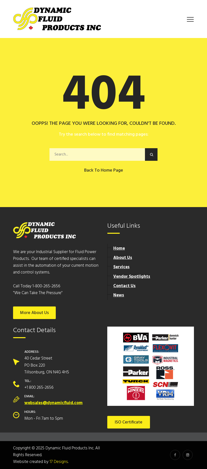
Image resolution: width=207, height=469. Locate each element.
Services (121, 267)
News (118, 295)
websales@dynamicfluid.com (53, 403)
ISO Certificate (128, 422)
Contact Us (124, 286)
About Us (122, 257)
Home (119, 248)
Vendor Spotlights (131, 276)
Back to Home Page (103, 170)
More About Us (34, 312)
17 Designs (58, 461)
